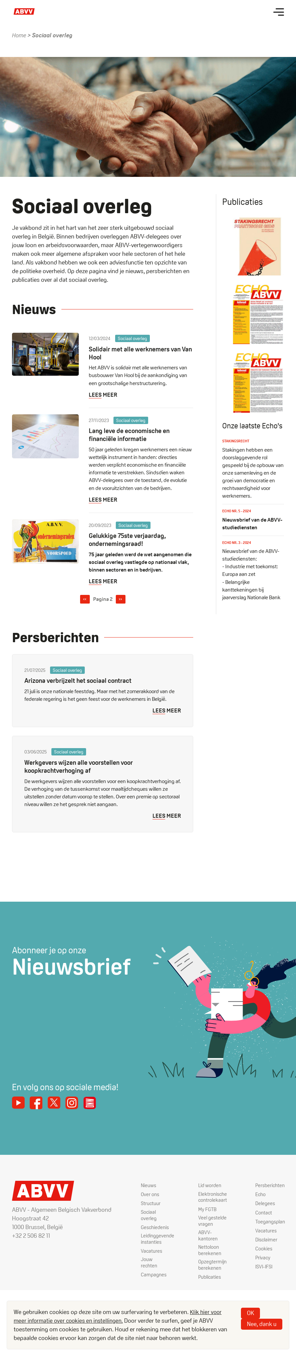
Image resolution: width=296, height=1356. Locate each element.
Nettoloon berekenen (205, 1253)
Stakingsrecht (237, 461)
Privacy (261, 1258)
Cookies (262, 1249)
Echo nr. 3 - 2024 (238, 562)
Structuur (142, 1204)
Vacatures (143, 1253)
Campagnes (146, 1277)
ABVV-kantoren (203, 1238)
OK (250, 1313)
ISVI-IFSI (263, 1267)
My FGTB (203, 1210)
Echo (259, 1195)
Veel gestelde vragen (208, 1222)
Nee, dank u (261, 1324)
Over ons (142, 1195)
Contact (262, 1213)
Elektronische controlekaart (208, 1198)
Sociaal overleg (140, 1216)
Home (19, 35)
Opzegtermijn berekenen (208, 1269)
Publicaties (205, 1281)
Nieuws (140, 1186)
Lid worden (205, 1186)
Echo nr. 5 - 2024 (237, 530)
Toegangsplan (270, 1222)
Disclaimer (265, 1240)
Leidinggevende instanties (150, 1240)
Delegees (264, 1204)
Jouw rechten (141, 1265)
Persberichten (269, 1186)
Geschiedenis (147, 1228)
